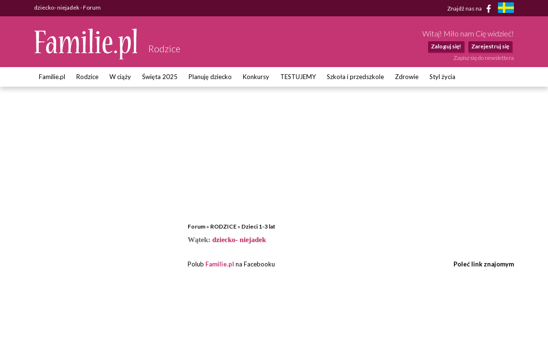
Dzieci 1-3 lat (258, 226)
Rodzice (87, 76)
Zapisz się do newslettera (483, 57)
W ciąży (120, 76)
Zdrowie (406, 76)
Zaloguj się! (446, 46)
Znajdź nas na (471, 8)
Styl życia (442, 76)
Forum (196, 226)
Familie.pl (52, 76)
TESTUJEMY (298, 76)
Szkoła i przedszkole (355, 76)
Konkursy (256, 76)
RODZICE (223, 226)
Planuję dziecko (210, 76)
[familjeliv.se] (506, 8)
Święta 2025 (160, 76)
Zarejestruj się (490, 46)
